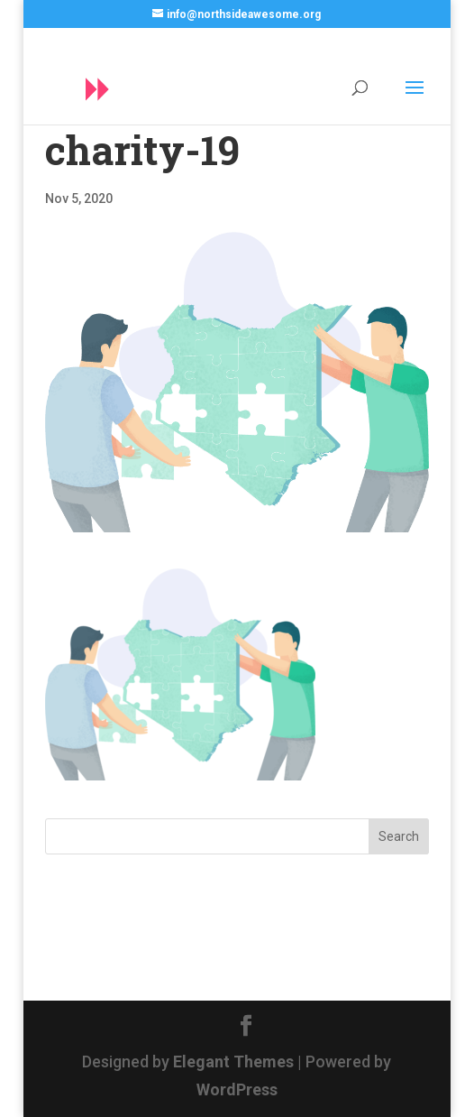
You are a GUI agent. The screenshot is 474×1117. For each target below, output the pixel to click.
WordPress (237, 1089)
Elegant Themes (233, 1061)
